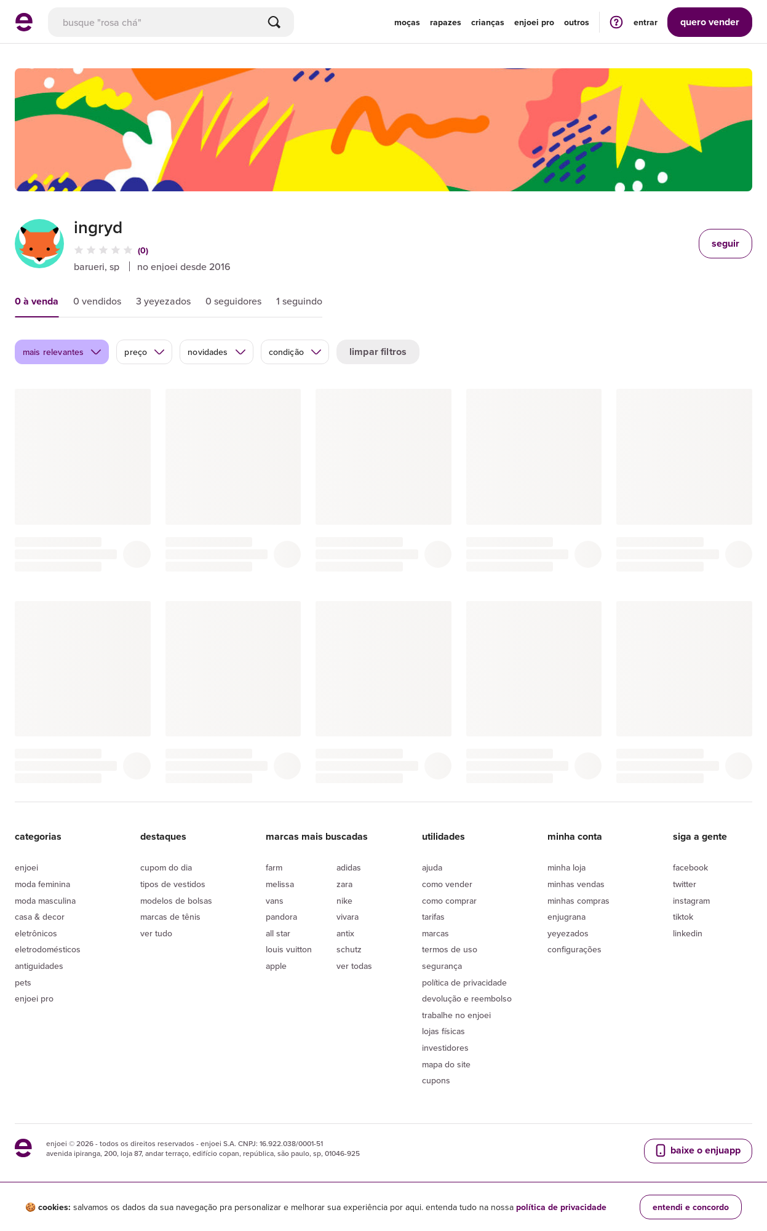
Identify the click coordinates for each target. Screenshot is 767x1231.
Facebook (690, 867)
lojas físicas (443, 1031)
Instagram (691, 900)
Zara (344, 884)
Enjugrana (566, 916)
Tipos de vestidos (172, 884)
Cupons (436, 1080)
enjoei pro (534, 22)
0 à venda (36, 301)
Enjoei (26, 867)
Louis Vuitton (289, 949)
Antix (345, 933)
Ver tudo (156, 933)
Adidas (348, 867)
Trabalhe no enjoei (456, 1015)
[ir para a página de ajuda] (616, 22)
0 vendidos (97, 301)
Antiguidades (39, 966)
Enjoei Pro (34, 998)
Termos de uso (449, 949)
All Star (278, 933)
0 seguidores (233, 301)
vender (709, 22)
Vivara (347, 916)
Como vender (447, 884)
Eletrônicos (36, 933)
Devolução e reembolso (467, 998)
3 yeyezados (163, 301)
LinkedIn (687, 933)
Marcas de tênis (170, 916)
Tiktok (683, 916)
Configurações (574, 949)
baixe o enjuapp (697, 1150)
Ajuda (432, 867)
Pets (23, 982)
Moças (407, 22)
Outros (576, 22)
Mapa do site (446, 1064)
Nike (344, 900)
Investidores (445, 1048)
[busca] (171, 22)
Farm (274, 867)
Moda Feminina (42, 884)
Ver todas (354, 966)
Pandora (281, 916)
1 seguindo (299, 301)
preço (144, 352)
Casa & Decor (40, 916)
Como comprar (449, 900)
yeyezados (568, 933)
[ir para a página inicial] (24, 27)
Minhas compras (578, 900)
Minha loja (566, 867)
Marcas (435, 933)
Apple (276, 966)
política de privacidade (561, 1207)
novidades (217, 352)
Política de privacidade (464, 982)
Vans (275, 900)
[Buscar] (274, 22)
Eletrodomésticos (48, 949)
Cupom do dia (166, 867)
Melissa (280, 884)
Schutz (349, 949)
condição (295, 352)
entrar (646, 22)
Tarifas (433, 916)
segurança (442, 966)
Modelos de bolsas (176, 900)
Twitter (684, 884)
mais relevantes (62, 352)
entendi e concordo (691, 1207)
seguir (725, 243)
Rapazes (445, 22)
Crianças (487, 22)
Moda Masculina (45, 900)
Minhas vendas (576, 884)
